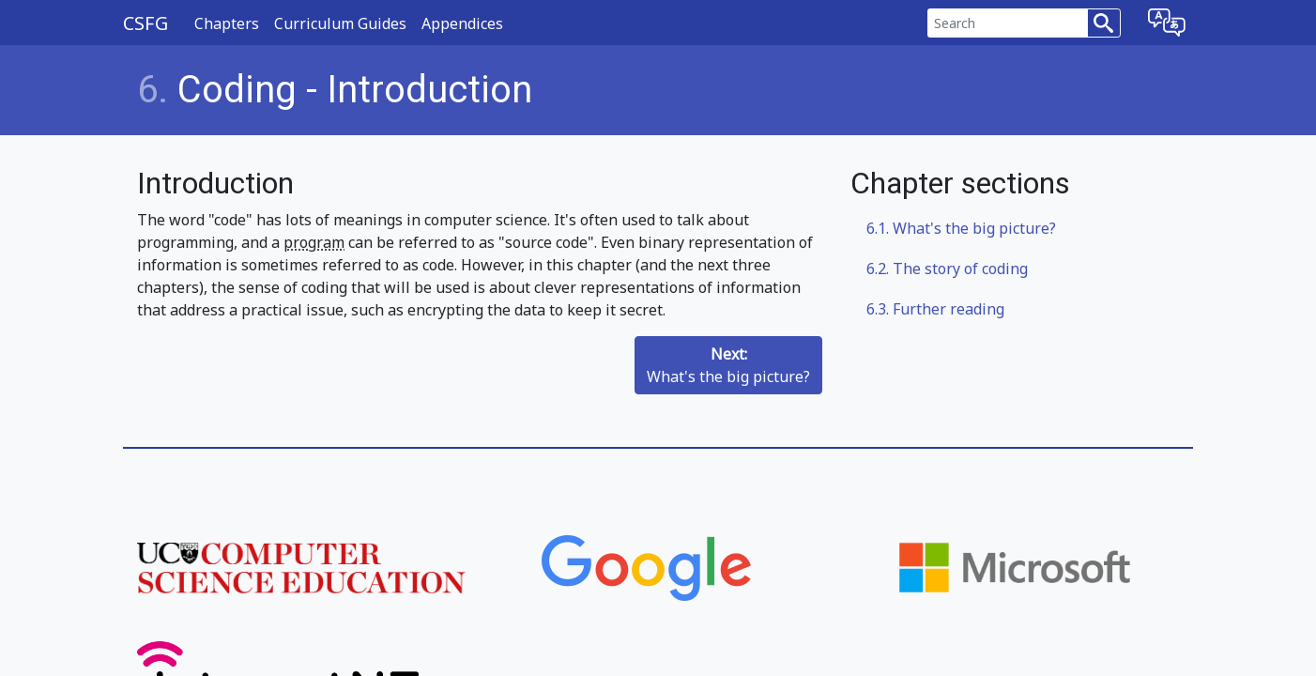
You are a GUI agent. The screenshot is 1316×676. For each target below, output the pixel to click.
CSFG (145, 23)
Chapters (226, 23)
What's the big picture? (728, 365)
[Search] (1007, 23)
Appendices (462, 23)
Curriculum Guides (340, 23)
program (313, 242)
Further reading (935, 309)
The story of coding (947, 268)
